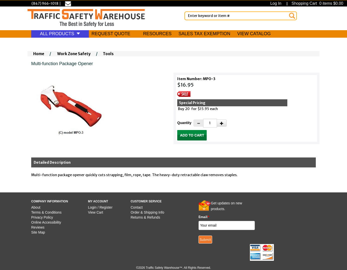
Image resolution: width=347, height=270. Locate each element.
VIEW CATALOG (254, 33)
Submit (205, 239)
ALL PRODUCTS (60, 33)
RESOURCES (157, 33)
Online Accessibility (46, 222)
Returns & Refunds (145, 217)
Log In (277, 3)
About (35, 207)
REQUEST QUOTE (110, 33)
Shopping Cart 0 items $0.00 (316, 3)
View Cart (95, 212)
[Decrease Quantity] (198, 123)
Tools (108, 53)
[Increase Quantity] (222, 123)
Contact (137, 207)
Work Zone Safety (74, 53)
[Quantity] (210, 123)
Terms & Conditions (46, 212)
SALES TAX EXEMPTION (204, 33)
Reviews (37, 227)
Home (38, 53)
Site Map (38, 232)
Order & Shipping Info (147, 212)
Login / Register (100, 207)
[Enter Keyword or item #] (240, 15)
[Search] (292, 15)
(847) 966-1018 (44, 3)
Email (203, 217)
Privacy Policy (42, 217)
